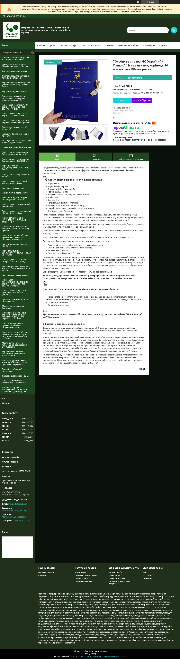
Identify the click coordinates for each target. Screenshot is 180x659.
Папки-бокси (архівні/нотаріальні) (12, 370)
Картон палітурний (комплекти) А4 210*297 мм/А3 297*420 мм (16, 253)
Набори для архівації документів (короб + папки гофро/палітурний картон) (14, 389)
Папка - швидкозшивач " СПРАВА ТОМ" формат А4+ (14, 382)
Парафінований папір (84, 581)
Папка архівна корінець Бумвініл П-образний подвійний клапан (12, 325)
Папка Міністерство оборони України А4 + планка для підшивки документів (15, 237)
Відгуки (6, 398)
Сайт (145, 572)
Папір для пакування (84, 578)
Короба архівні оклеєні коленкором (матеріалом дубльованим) (13, 354)
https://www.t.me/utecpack (14, 517)
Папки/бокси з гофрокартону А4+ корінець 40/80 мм (15, 58)
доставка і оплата (46, 572)
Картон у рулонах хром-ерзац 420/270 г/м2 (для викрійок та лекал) (16, 268)
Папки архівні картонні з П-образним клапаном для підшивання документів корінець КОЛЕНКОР (14, 316)
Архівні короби (115, 572)
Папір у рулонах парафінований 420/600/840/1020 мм (16, 212)
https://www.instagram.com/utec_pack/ (17, 510)
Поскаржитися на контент (91, 656)
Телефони (147, 578)
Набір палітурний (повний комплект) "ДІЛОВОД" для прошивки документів (14, 362)
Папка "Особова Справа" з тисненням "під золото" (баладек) (14, 292)
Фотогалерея (148, 45)
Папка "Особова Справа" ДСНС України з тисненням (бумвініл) (16, 121)
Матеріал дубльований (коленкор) (13, 307)
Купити (122, 100)
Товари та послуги (68, 45)
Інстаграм (147, 575)
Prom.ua (103, 651)
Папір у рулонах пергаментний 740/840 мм (16, 205)
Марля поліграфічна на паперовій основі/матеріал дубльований (14, 345)
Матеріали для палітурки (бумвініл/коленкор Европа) (15, 65)
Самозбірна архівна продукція (16, 376)
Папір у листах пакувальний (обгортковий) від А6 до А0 (15, 153)
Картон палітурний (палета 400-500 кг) (14, 245)
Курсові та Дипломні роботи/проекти (15, 135)
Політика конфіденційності (115, 656)
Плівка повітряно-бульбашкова (16, 147)
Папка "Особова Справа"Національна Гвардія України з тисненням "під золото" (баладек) (15, 283)
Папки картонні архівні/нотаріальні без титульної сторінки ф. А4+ (14, 220)
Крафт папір (80, 572)
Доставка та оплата (92, 45)
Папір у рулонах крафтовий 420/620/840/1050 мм (14, 182)
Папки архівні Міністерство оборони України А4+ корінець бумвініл (16, 228)
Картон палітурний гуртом (14, 91)
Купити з (142, 100)
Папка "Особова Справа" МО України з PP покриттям (15, 115)
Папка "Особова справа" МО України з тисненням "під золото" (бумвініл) (15, 107)
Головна (41, 45)
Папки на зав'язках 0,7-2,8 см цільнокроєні (15, 300)
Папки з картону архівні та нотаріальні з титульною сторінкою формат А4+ (14, 98)
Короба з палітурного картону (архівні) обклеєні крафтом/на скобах (16, 85)
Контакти (109, 45)
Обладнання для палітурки (14, 71)
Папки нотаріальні (117, 578)
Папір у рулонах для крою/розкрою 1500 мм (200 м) (14, 260)
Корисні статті (165, 45)
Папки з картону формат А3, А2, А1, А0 (15, 128)
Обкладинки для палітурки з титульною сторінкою (15, 77)
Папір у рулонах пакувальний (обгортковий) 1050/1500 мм (15, 160)
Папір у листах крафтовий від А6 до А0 (15, 175)
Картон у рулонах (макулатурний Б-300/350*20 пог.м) (15, 168)
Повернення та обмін (128, 45)
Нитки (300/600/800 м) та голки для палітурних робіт (16, 142)
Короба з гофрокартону (13, 188)
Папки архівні (115, 575)
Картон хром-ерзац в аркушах (15, 275)
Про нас (52, 45)
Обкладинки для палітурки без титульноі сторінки (14, 198)
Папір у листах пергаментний (15, 193)
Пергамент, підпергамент (86, 575)
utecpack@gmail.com (17, 504)
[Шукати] (165, 30)
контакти (42, 575)
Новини (6, 403)
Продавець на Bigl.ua (90, 654)
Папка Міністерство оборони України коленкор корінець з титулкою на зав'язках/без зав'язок (15, 335)
